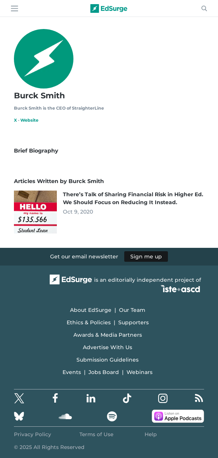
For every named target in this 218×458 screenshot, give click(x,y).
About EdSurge (90, 310)
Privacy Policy (32, 434)
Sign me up (146, 256)
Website (29, 120)
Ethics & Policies (89, 322)
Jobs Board (103, 372)
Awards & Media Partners (107, 334)
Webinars (139, 372)
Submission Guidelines (107, 359)
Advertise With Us (107, 347)
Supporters (133, 322)
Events (72, 372)
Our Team (132, 310)
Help (151, 434)
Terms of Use (96, 434)
